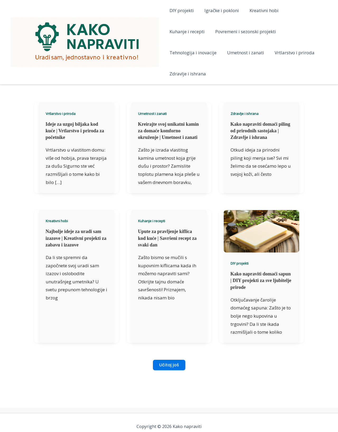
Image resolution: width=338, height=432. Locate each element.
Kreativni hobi (260, 10)
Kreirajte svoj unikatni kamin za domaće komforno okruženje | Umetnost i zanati (168, 109)
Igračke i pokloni (220, 10)
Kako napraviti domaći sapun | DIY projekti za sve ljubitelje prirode (261, 259)
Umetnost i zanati (188, 53)
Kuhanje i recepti (302, 10)
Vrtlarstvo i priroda (235, 53)
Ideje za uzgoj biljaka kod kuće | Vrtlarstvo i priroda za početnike (75, 109)
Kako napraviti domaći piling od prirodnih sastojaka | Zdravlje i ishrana (260, 109)
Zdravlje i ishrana (282, 53)
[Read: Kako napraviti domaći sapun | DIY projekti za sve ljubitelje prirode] (261, 210)
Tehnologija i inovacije (262, 31)
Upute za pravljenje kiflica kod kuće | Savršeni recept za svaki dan (167, 217)
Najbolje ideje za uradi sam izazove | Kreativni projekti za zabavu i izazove (76, 217)
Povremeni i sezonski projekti (200, 31)
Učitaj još (169, 344)
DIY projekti (182, 10)
